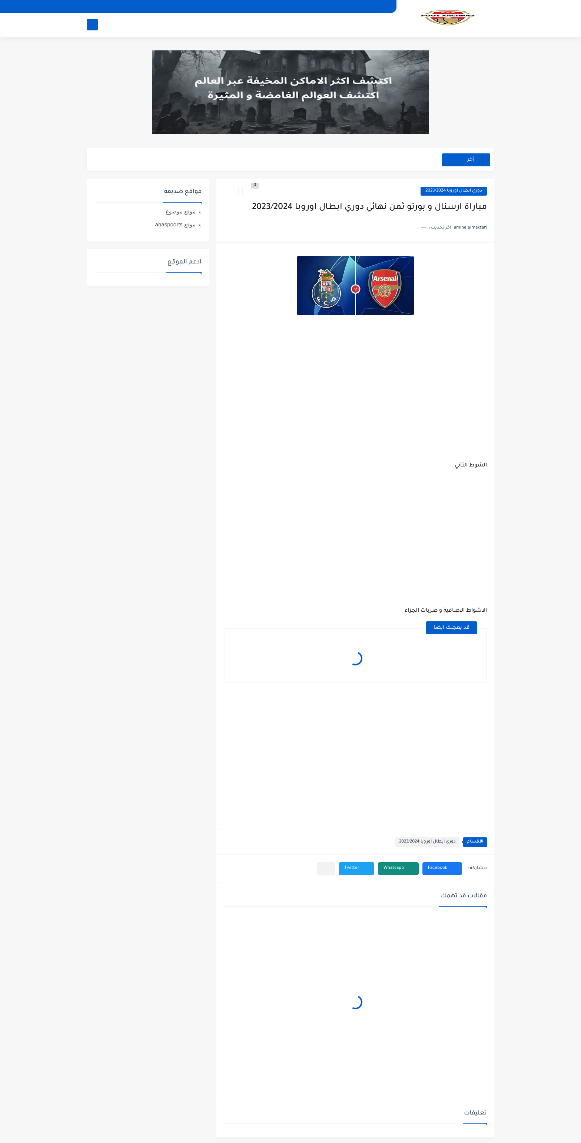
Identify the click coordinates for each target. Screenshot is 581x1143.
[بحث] (92, 24)
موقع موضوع (181, 211)
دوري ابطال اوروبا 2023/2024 (453, 191)
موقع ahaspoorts (175, 224)
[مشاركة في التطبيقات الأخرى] (326, 868)
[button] (442, 868)
